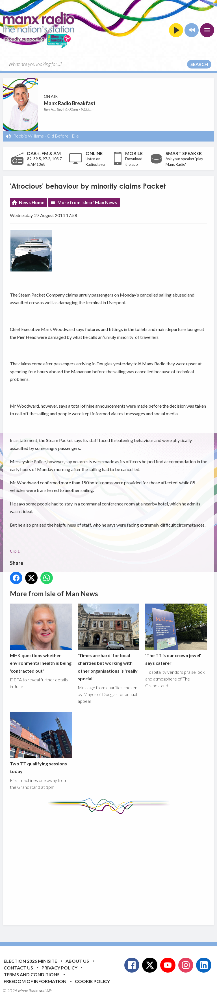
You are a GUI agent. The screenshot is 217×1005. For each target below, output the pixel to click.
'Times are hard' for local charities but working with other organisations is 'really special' (109, 642)
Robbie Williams (28, 135)
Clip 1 (15, 551)
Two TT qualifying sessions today (41, 743)
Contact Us (18, 967)
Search (199, 64)
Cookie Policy (92, 981)
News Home (31, 202)
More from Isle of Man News (87, 202)
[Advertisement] (113, 865)
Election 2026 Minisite (30, 961)
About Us (77, 961)
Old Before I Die (63, 135)
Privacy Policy (59, 967)
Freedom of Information (35, 981)
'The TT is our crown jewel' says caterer (176, 635)
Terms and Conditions (32, 974)
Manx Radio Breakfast (70, 103)
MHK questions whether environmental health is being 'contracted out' (41, 638)
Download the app (133, 161)
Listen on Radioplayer (96, 161)
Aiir (49, 990)
